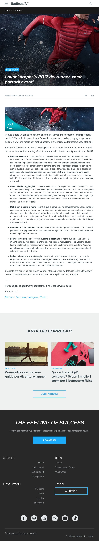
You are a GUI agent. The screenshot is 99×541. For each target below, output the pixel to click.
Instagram (33, 297)
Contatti (58, 462)
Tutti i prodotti (38, 476)
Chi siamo (39, 489)
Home (7, 10)
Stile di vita (17, 10)
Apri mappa (71, 491)
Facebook (21, 297)
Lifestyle (40, 498)
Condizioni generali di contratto (80, 536)
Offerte (41, 462)
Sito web (9, 297)
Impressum (39, 503)
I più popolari (38, 467)
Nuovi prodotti (37, 472)
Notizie (41, 493)
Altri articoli (49, 394)
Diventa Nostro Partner (65, 467)
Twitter (44, 297)
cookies (33, 533)
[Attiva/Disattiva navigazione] (6, 3)
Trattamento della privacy (17, 533)
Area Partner (60, 472)
